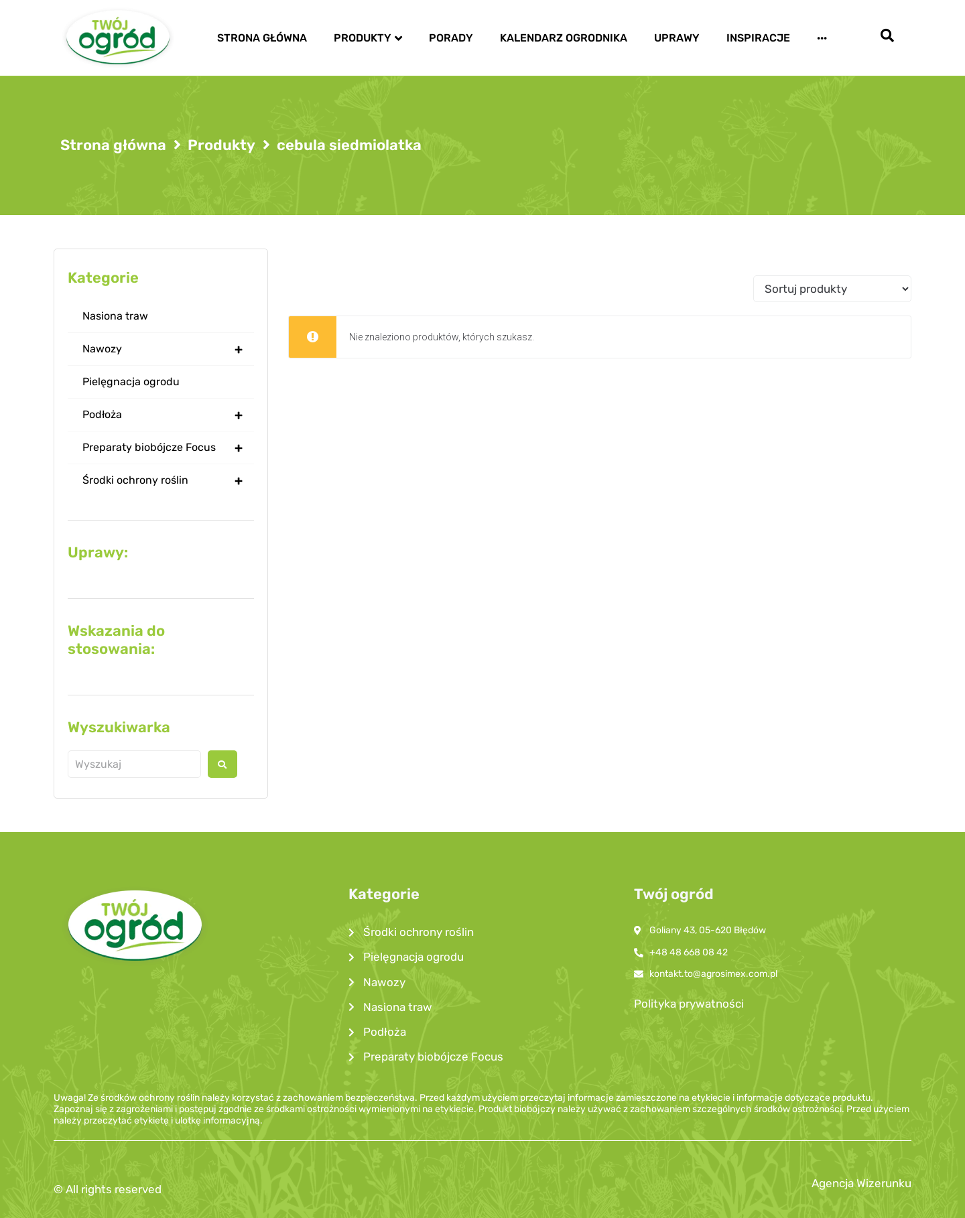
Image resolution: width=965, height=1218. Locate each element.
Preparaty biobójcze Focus (168, 447)
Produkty (221, 145)
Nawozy (168, 349)
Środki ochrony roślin (168, 480)
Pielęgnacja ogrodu (131, 381)
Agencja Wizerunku (861, 1183)
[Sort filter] (832, 288)
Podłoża (168, 415)
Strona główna (113, 145)
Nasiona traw (115, 316)
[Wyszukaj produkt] (134, 764)
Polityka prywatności (689, 1003)
